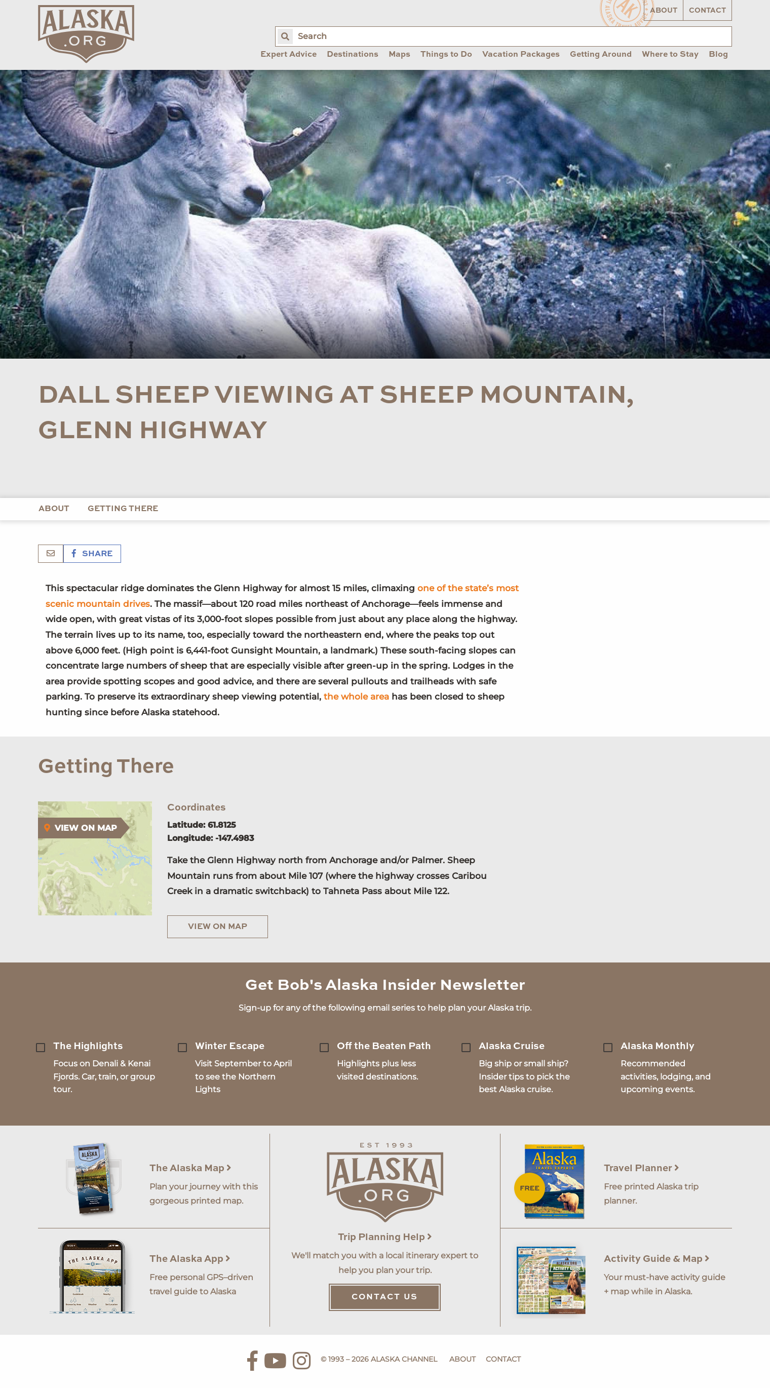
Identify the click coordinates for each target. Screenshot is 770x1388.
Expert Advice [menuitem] (288, 55)
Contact (707, 10)
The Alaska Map (190, 1168)
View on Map (217, 927)
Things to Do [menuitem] (446, 55)
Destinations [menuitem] (352, 55)
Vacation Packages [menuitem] (521, 55)
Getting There (123, 509)
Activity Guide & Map (657, 1259)
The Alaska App (189, 1259)
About (663, 10)
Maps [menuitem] (399, 55)
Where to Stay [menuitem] (670, 55)
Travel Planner (641, 1168)
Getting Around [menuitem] (601, 55)
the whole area (356, 696)
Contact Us (385, 1297)
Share (92, 554)
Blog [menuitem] (718, 55)
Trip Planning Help (385, 1237)
